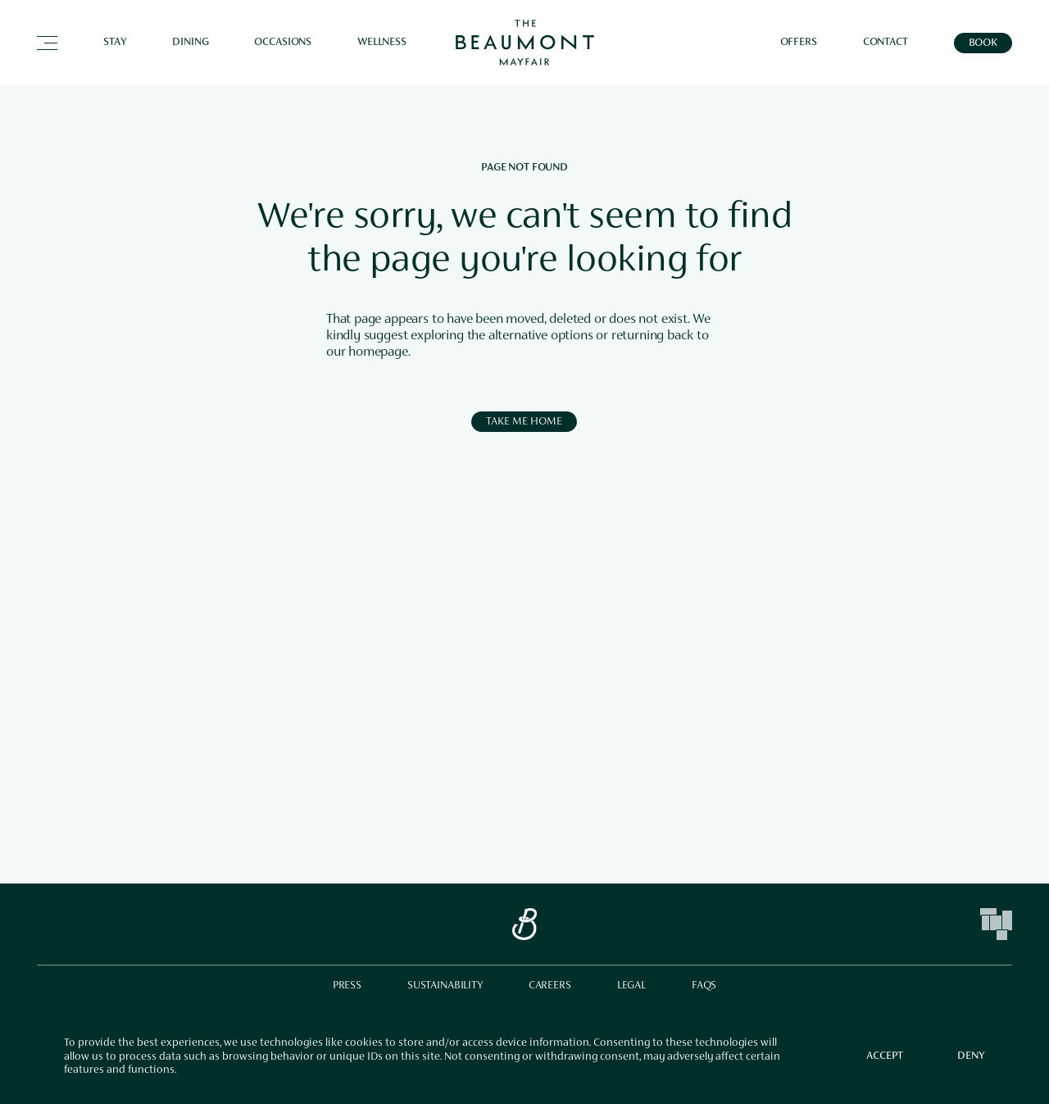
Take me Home (524, 422)
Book (983, 43)
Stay (114, 42)
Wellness (381, 42)
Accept (884, 1056)
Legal (631, 986)
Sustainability (445, 986)
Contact (885, 42)
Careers (550, 986)
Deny (971, 1056)
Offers (798, 42)
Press (347, 986)
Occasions (282, 42)
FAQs (704, 986)
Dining (190, 42)
